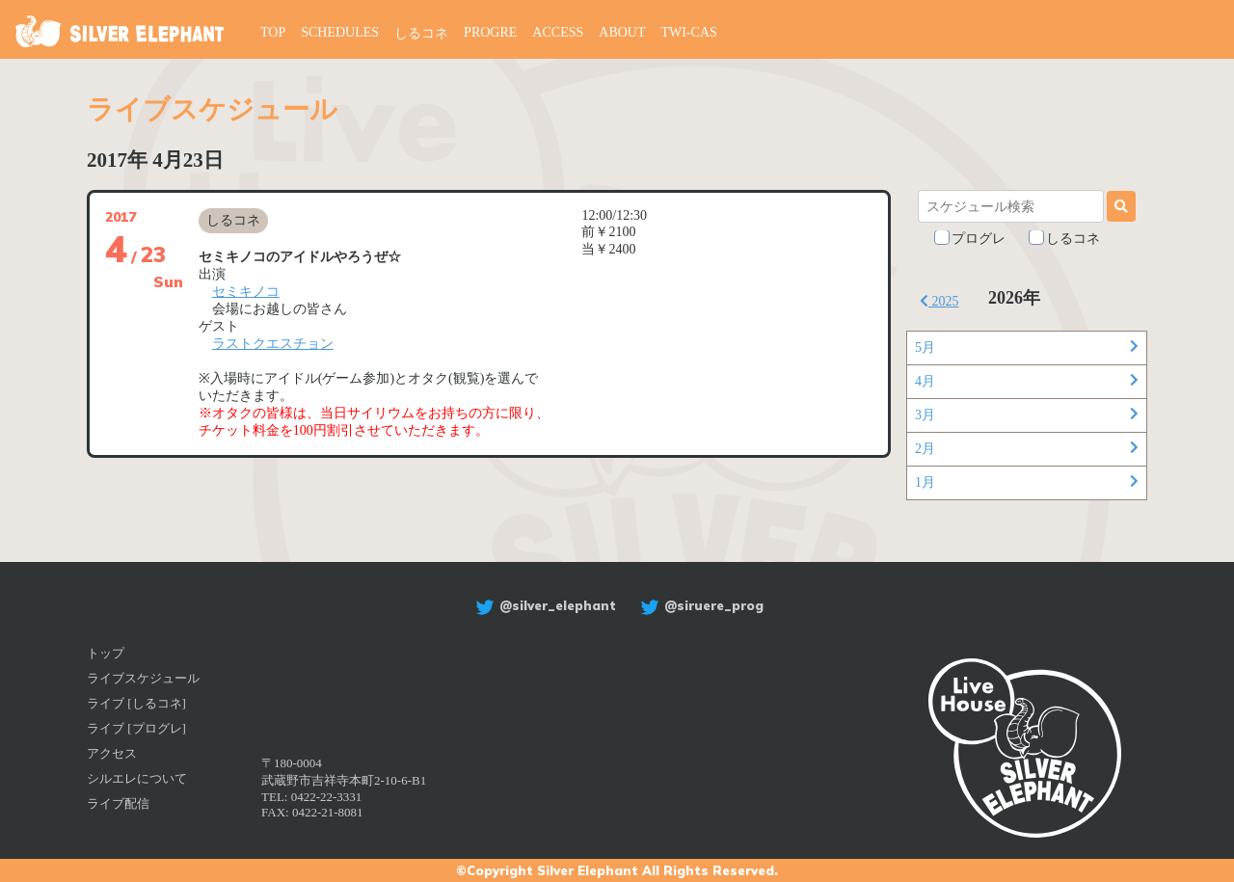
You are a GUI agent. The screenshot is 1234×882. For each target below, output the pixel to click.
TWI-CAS (689, 32)
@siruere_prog (699, 605)
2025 (939, 301)
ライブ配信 (118, 803)
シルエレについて (137, 778)
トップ (105, 653)
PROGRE (490, 32)
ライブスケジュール (143, 678)
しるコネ (421, 33)
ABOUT (622, 32)
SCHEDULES (340, 32)
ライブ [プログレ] (136, 728)
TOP (272, 32)
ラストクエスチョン (273, 343)
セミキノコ (246, 291)
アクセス (112, 753)
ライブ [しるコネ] (136, 703)
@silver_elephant (543, 605)
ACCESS (557, 32)
